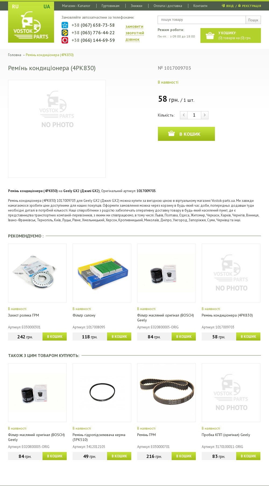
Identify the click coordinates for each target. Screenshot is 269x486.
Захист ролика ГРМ (23, 315)
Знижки (136, 6)
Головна (14, 55)
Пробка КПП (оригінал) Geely (226, 434)
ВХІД (230, 6)
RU (15, 6)
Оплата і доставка (168, 6)
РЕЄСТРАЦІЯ (251, 6)
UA (47, 6)
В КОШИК (54, 336)
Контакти (200, 6)
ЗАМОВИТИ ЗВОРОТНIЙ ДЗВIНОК (135, 33)
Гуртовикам (110, 6)
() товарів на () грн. (234, 35)
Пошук (253, 20)
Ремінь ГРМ (146, 434)
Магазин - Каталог (76, 6)
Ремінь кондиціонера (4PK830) (227, 315)
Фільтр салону (84, 315)
